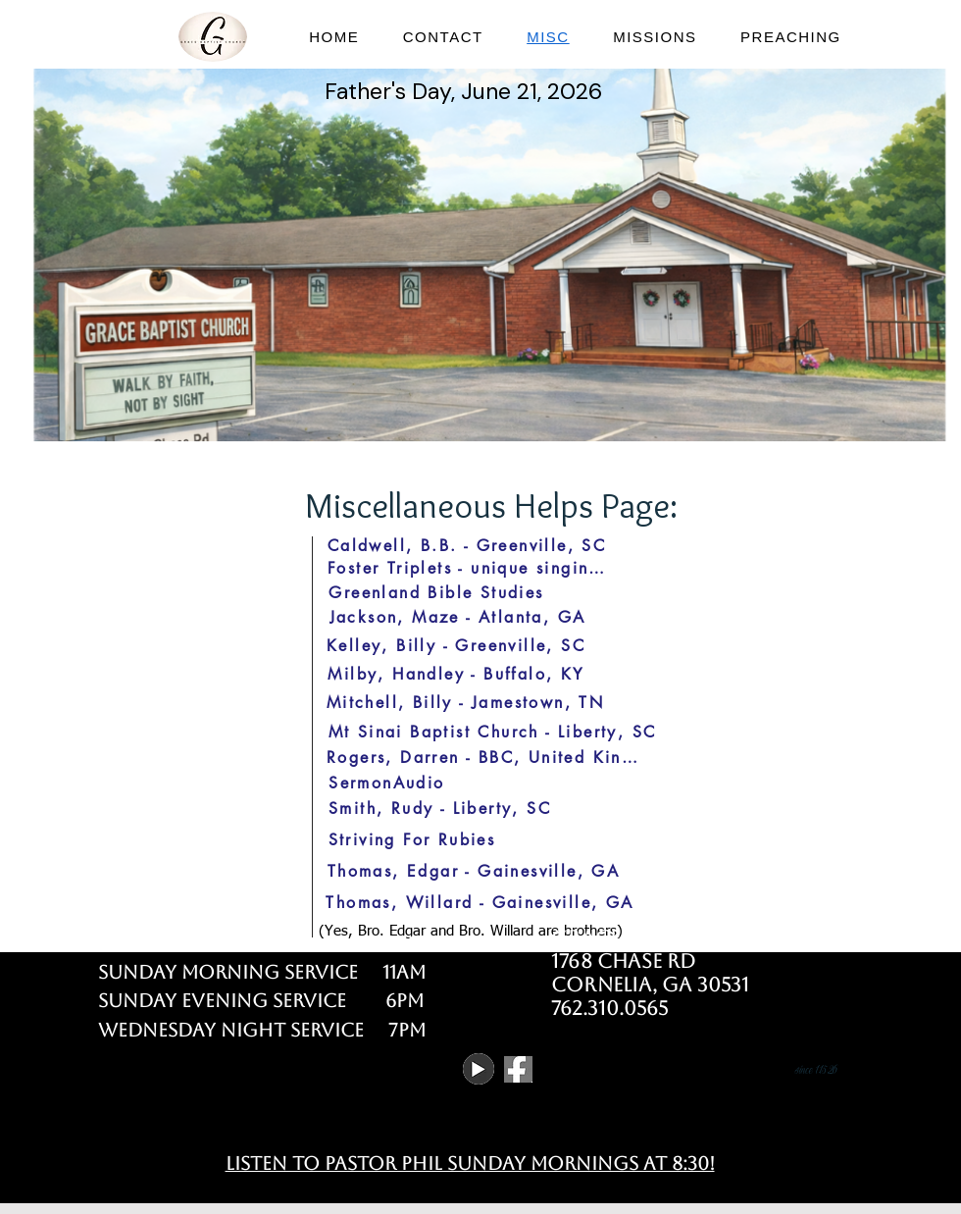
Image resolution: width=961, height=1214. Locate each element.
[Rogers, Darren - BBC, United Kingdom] (483, 757)
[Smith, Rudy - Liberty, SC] (440, 808)
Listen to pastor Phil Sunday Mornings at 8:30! (470, 1163)
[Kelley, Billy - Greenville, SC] (456, 645)
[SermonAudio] (387, 782)
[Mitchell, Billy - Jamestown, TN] (465, 702)
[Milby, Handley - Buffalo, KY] (456, 673)
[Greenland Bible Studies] (436, 592)
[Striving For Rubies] (412, 839)
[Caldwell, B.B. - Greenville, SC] (467, 545)
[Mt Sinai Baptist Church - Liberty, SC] (492, 731)
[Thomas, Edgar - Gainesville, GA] (473, 870)
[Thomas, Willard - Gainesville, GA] (480, 902)
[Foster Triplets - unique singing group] (471, 567)
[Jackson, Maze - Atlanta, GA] (457, 616)
